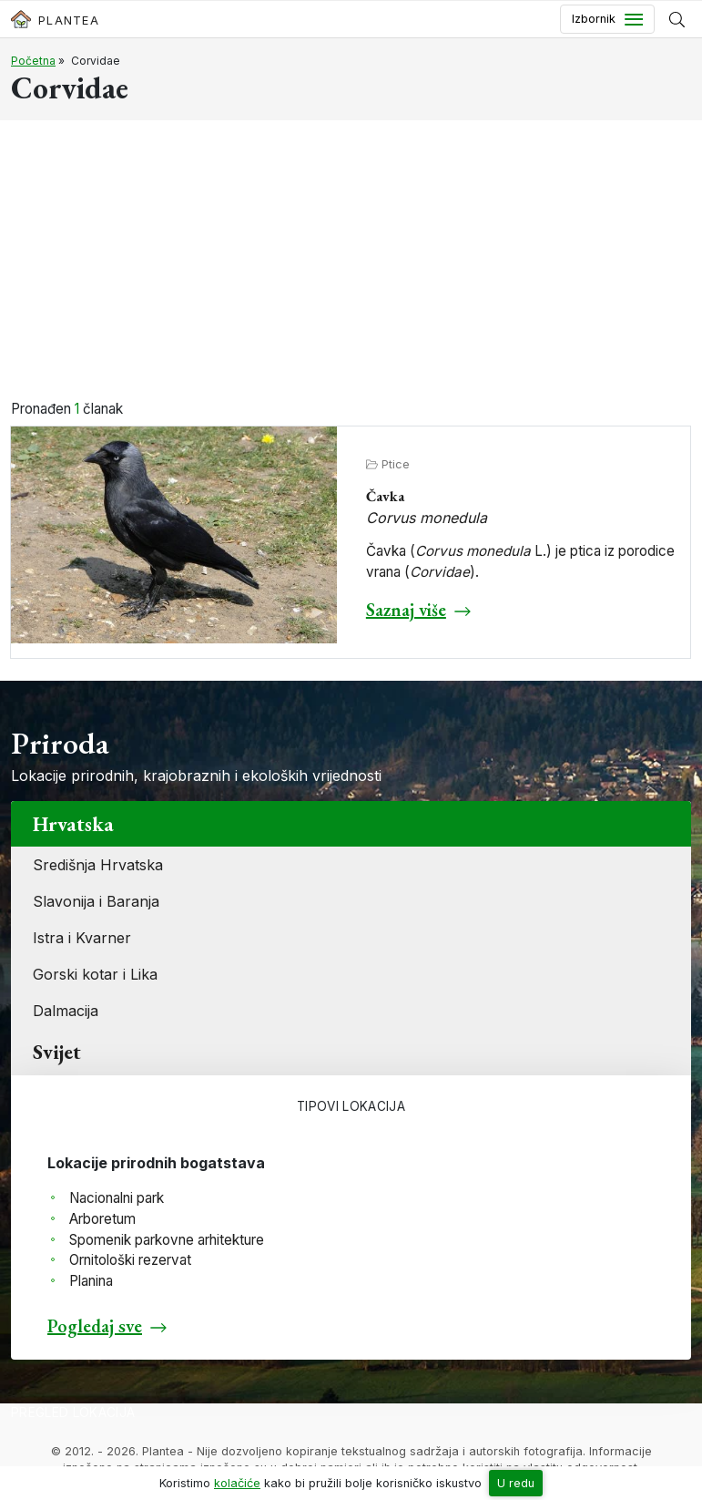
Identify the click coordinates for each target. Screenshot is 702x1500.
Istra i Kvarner (82, 938)
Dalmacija (65, 1011)
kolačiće (237, 1483)
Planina (91, 1280)
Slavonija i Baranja (96, 901)
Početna (33, 60)
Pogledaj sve (94, 1326)
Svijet (57, 1051)
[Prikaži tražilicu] (677, 19)
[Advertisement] (351, 262)
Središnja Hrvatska (98, 865)
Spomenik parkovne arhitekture (166, 1239)
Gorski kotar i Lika (95, 974)
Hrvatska (73, 823)
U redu (515, 1483)
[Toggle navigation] (607, 19)
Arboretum (102, 1219)
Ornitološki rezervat (130, 1260)
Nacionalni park (116, 1198)
